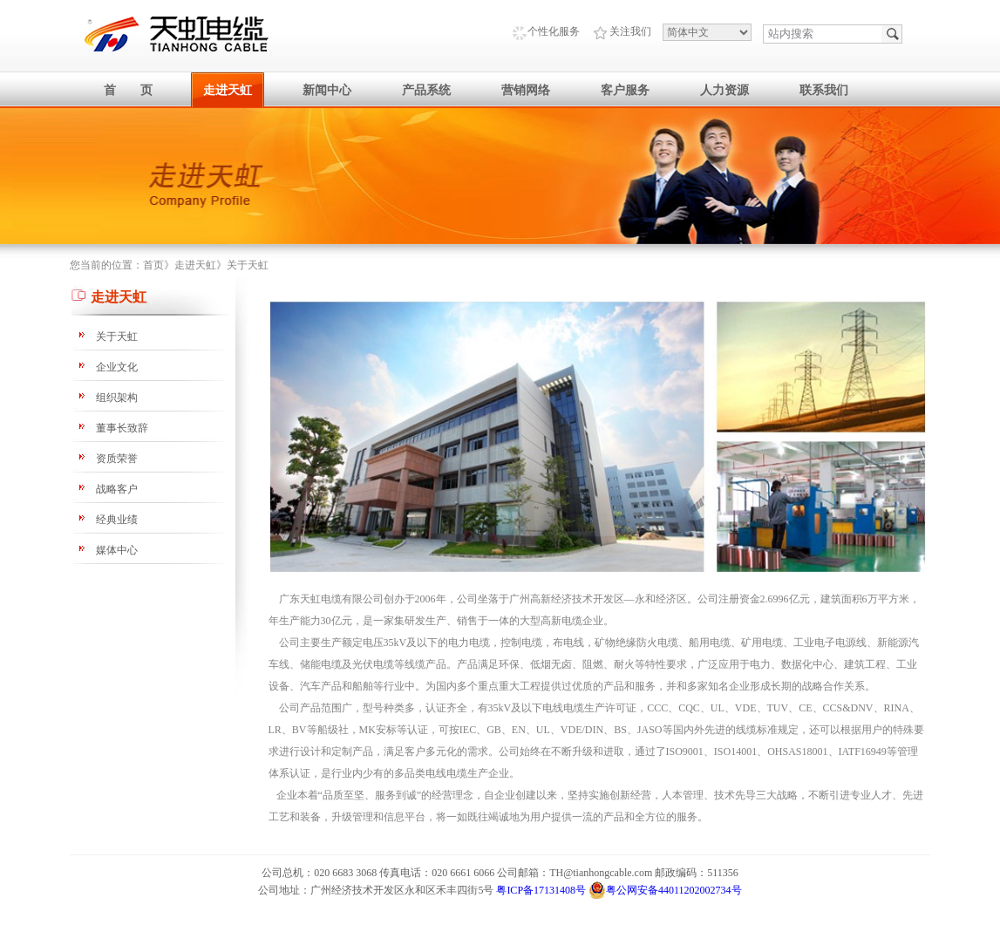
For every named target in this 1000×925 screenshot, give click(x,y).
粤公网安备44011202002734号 (665, 890)
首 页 (128, 90)
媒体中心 (117, 550)
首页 (153, 265)
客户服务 (625, 90)
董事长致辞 (122, 428)
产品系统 (426, 90)
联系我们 (823, 90)
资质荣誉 (117, 458)
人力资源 (724, 90)
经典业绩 (117, 520)
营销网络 (525, 90)
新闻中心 (327, 90)
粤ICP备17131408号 (541, 890)
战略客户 (117, 489)
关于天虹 (248, 265)
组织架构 (117, 397)
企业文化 (117, 367)
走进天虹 (227, 90)
